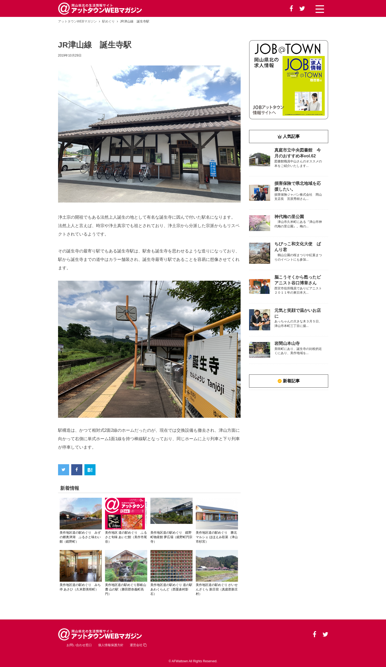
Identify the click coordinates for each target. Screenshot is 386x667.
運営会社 (138, 645)
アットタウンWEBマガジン (77, 21)
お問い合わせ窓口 (79, 645)
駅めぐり (108, 21)
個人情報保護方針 (110, 645)
